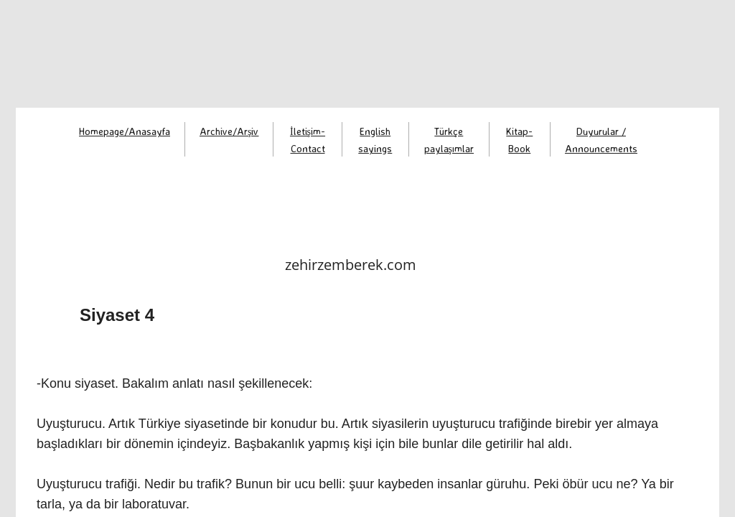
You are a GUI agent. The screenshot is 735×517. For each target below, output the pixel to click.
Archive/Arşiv (229, 131)
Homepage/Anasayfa (124, 131)
